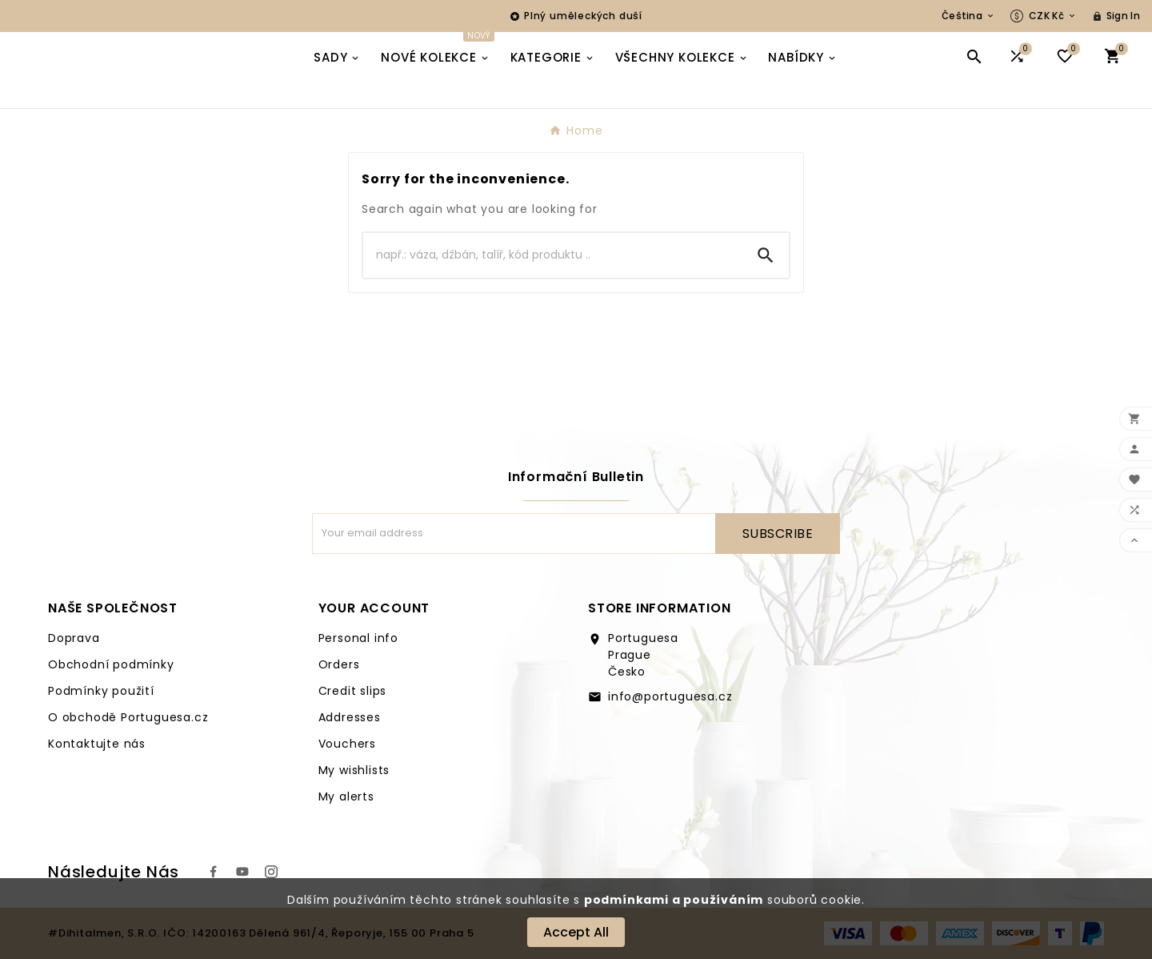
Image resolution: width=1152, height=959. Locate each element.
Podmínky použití (101, 691)
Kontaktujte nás (97, 744)
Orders (339, 664)
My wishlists (354, 770)
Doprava (74, 638)
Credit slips (352, 691)
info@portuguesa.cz (670, 696)
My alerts (346, 796)
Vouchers (347, 744)
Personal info (358, 638)
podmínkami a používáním (673, 900)
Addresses (349, 717)
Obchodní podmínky (111, 664)
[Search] (552, 255)
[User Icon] (1116, 16)
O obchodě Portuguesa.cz (128, 717)
